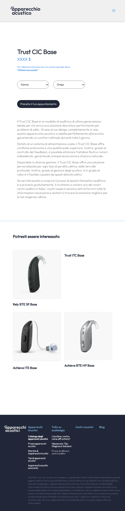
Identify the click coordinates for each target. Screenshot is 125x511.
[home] (24, 10)
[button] (113, 10)
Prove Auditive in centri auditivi (60, 452)
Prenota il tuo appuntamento (38, 104)
